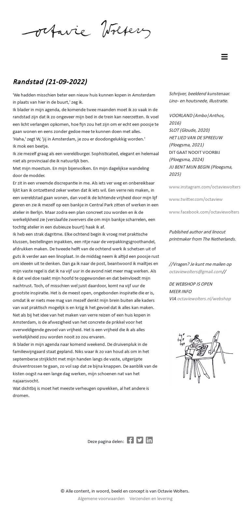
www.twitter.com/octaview (196, 199)
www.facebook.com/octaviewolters (204, 212)
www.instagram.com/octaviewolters (205, 187)
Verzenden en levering (151, 498)
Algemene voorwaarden (101, 498)
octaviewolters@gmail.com (195, 272)
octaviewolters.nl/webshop (204, 299)
